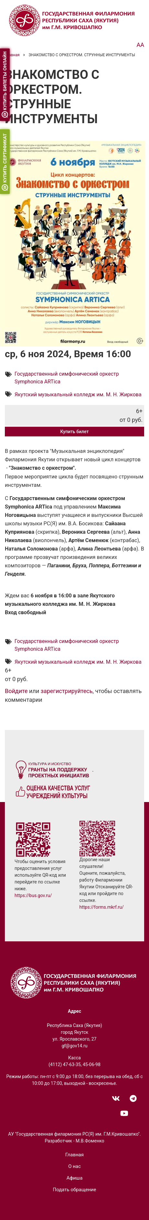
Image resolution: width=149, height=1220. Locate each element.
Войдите (16, 691)
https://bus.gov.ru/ (33, 895)
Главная (74, 1155)
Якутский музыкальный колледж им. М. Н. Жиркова (78, 394)
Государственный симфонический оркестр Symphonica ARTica (67, 378)
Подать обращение (74, 1190)
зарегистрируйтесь (67, 691)
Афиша (75, 1178)
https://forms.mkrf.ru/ (102, 907)
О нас (74, 1166)
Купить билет (74, 431)
